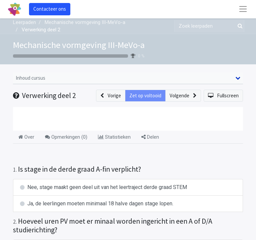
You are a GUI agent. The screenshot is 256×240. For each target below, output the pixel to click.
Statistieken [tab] (114, 137)
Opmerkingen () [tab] (66, 137)
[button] (110, 96)
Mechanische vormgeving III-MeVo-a (79, 44)
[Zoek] (238, 26)
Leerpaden (24, 22)
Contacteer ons (49, 9)
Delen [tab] (150, 137)
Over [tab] (26, 137)
